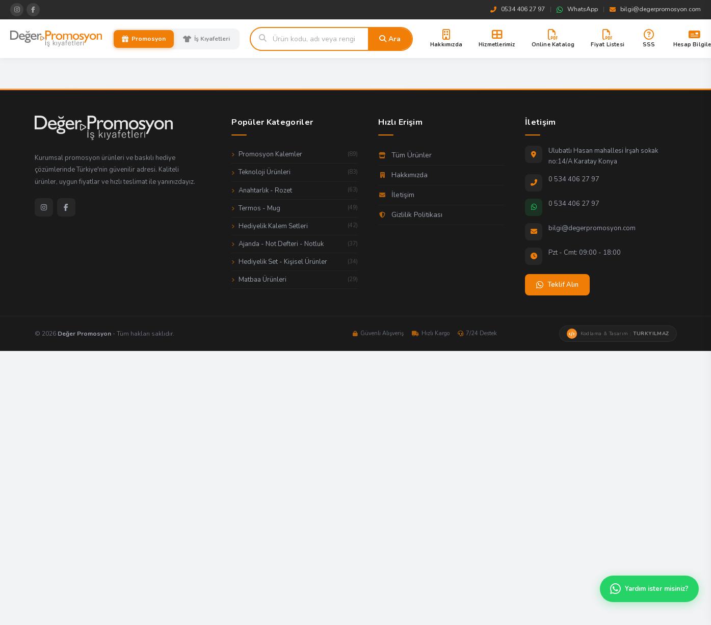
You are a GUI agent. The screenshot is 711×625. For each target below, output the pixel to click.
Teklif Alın (557, 284)
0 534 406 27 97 (573, 179)
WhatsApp (577, 9)
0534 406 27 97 (517, 9)
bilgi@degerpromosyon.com (655, 9)
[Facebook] (66, 207)
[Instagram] (44, 207)
